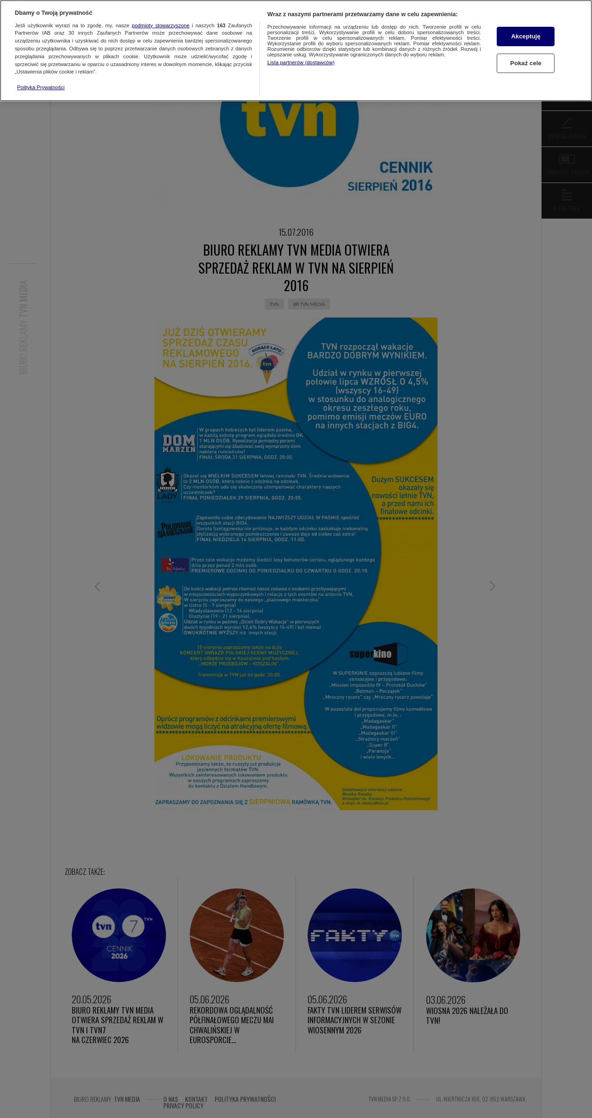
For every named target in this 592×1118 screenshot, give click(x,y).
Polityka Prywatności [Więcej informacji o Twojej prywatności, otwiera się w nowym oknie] (41, 87)
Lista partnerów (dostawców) (300, 62)
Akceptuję (525, 36)
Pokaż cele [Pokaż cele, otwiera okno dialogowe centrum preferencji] (526, 63)
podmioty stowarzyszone (161, 25)
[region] (296, 50)
